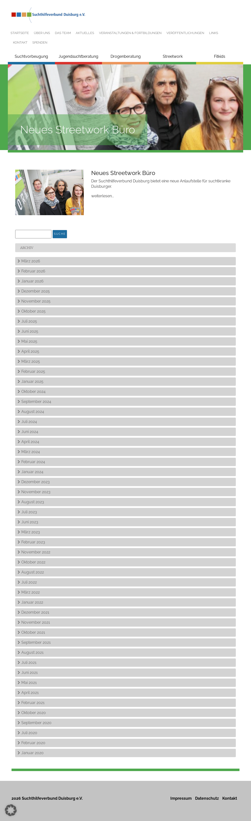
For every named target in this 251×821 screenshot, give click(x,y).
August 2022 (32, 572)
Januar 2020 (32, 753)
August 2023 (32, 502)
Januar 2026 (32, 281)
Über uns (42, 33)
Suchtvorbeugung (31, 56)
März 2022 (30, 592)
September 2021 (36, 642)
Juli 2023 (29, 512)
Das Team (63, 33)
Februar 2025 (33, 371)
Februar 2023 (33, 542)
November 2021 (35, 622)
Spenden (39, 42)
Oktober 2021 (33, 632)
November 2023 (35, 492)
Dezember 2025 (35, 291)
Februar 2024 (33, 461)
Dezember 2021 (35, 612)
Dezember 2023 (35, 482)
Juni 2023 (29, 522)
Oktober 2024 (33, 391)
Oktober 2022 (33, 562)
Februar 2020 (33, 742)
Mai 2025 (29, 341)
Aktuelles (85, 33)
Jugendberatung (78, 56)
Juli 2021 (29, 662)
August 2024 (32, 411)
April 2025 (30, 351)
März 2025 (30, 361)
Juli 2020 (29, 732)
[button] (11, 810)
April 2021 (30, 692)
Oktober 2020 (33, 712)
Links (213, 33)
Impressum (181, 798)
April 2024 (30, 441)
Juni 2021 (29, 672)
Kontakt (20, 42)
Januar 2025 (32, 381)
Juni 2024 (29, 431)
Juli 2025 (29, 321)
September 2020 (36, 722)
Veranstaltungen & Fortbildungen (130, 33)
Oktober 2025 (33, 311)
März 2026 (30, 261)
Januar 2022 (32, 602)
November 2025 (35, 301)
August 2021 (32, 652)
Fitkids (219, 56)
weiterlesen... (102, 196)
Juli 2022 (29, 582)
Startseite (20, 33)
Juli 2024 (29, 421)
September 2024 (36, 401)
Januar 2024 (32, 471)
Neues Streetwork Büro (123, 172)
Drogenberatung (126, 56)
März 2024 (30, 451)
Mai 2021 (29, 682)
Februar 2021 (33, 702)
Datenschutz (207, 798)
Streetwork (173, 56)
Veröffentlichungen (185, 33)
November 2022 (35, 552)
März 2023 (30, 532)
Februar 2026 (33, 271)
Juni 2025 (29, 331)
